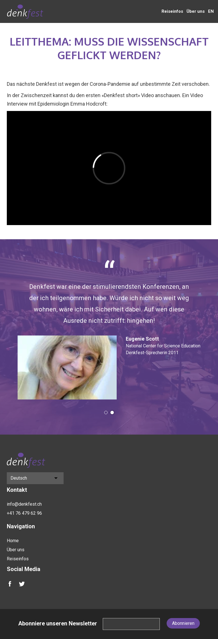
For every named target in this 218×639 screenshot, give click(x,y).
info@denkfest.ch (24, 504)
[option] (109, 329)
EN (211, 11)
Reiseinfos (172, 11)
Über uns (195, 11)
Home (13, 540)
